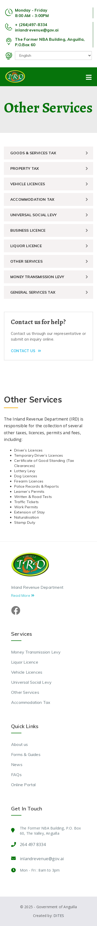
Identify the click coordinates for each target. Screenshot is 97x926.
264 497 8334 (33, 844)
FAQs (16, 774)
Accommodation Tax (32, 199)
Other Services (26, 261)
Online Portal (23, 784)
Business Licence (27, 230)
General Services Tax (32, 292)
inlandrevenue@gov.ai (37, 30)
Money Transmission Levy (37, 277)
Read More (22, 595)
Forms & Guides (26, 754)
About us (19, 744)
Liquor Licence (26, 246)
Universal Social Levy (33, 215)
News (16, 764)
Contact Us (26, 351)
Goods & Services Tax (33, 153)
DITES (58, 915)
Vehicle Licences (27, 184)
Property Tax (24, 168)
